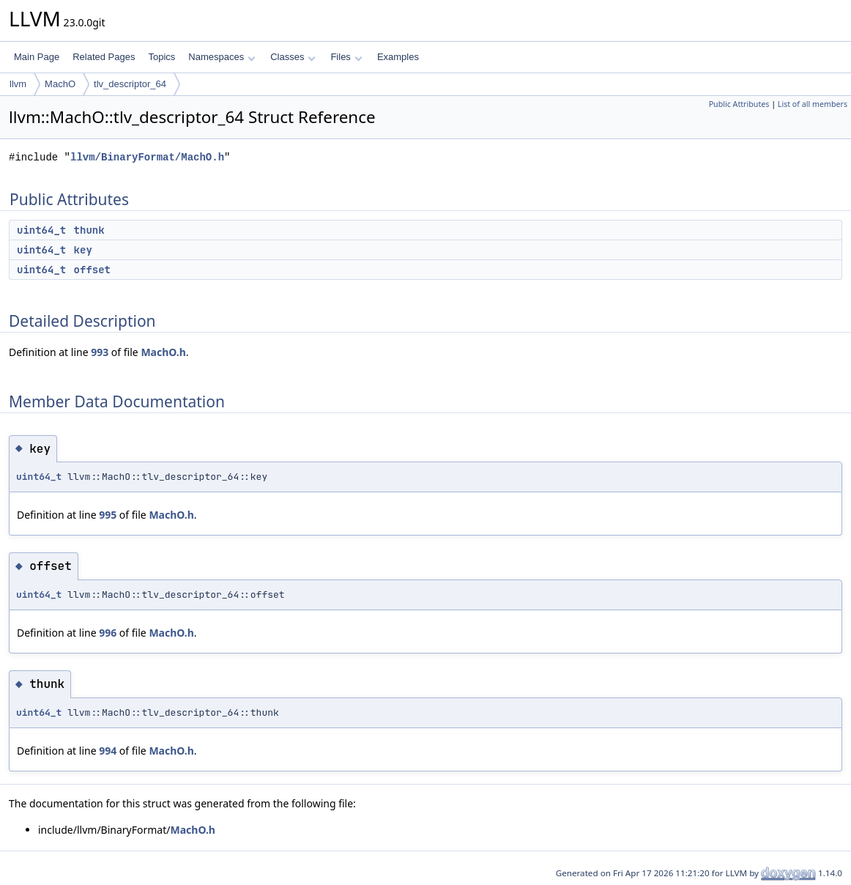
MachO (60, 83)
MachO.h (163, 352)
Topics (161, 56)
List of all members (812, 104)
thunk (89, 230)
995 (107, 515)
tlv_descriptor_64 (130, 83)
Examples (398, 56)
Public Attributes (739, 104)
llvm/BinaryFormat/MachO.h (147, 157)
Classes (293, 56)
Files (346, 56)
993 (99, 352)
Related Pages (104, 56)
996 (107, 633)
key (83, 249)
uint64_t (41, 230)
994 (107, 751)
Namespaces (221, 56)
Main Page (36, 56)
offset (92, 269)
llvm (18, 83)
